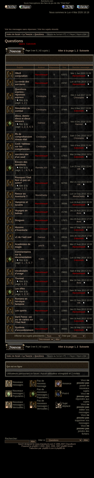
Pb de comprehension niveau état (23, 137)
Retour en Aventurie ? (21, 195)
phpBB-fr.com (48, 448)
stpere (22, 44)
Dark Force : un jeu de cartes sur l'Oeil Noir (24, 320)
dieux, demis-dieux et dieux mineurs (22, 119)
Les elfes (20, 288)
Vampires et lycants (21, 203)
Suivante (84, 50)
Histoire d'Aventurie (21, 228)
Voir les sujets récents (48, 29)
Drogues (19, 220)
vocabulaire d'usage (21, 272)
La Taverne (27, 34)
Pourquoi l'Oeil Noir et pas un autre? (23, 180)
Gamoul (41, 123)
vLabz (41, 259)
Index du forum (13, 34)
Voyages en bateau (21, 212)
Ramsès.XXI (41, 167)
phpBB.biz (60, 448)
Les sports (21, 310)
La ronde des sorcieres (22, 83)
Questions (39, 34)
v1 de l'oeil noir (23, 237)
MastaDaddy (41, 195)
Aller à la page (66, 50)
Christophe (41, 96)
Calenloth (31, 44)
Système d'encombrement (24, 328)
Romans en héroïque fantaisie (21, 301)
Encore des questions (21, 163)
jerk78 (41, 245)
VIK (79, 169)
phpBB (35, 446)
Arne (79, 213)
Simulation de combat (22, 109)
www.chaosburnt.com (44, 444)
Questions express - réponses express (20, 93)
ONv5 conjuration (21, 74)
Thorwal (19, 278)
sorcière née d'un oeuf (22, 155)
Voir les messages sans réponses (20, 29)
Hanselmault (41, 74)
